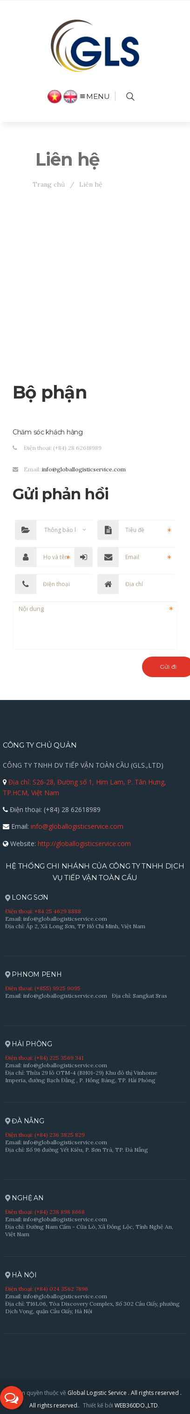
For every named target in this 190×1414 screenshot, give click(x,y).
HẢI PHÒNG (28, 1044)
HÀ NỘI (21, 1275)
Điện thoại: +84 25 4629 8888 (43, 911)
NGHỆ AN (24, 1198)
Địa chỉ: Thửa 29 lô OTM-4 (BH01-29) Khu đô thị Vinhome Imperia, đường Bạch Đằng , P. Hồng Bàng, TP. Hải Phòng (81, 1076)
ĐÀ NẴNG (24, 1121)
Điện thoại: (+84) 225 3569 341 (44, 1057)
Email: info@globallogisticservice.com (56, 918)
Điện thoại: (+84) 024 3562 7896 (46, 1288)
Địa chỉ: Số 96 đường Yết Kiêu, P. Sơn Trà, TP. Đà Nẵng (76, 1149)
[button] (11, 1397)
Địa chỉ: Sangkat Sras (139, 995)
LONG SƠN (26, 897)
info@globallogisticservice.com (84, 469)
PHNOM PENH (33, 974)
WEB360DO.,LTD (136, 1405)
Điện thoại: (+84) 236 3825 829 (45, 1134)
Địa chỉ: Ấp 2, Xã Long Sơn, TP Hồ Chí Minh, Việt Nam (75, 926)
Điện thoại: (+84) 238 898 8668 (45, 1211)
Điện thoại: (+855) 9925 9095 (43, 988)
